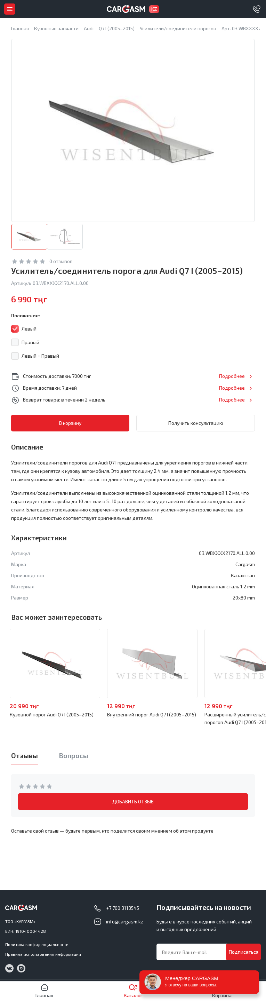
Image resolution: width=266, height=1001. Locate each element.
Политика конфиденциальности (36, 944)
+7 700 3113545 (122, 908)
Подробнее (232, 376)
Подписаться (243, 952)
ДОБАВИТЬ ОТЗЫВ (133, 801)
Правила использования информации (43, 954)
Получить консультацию (195, 423)
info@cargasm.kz (124, 921)
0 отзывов (61, 261)
